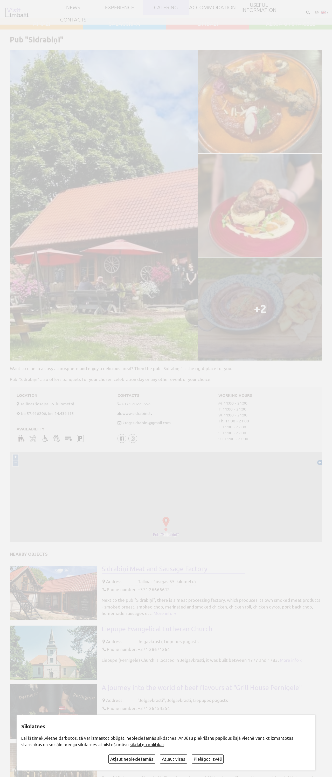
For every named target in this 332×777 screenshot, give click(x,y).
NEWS (73, 7)
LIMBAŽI (207, 23)
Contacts (73, 19)
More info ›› (165, 613)
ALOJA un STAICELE (290, 23)
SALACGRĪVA (124, 23)
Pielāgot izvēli (208, 759)
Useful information (258, 7)
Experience (119, 7)
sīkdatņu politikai (147, 744)
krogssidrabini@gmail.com (146, 423)
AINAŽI (41, 23)
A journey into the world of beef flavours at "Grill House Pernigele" (202, 687)
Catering (166, 7)
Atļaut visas (173, 759)
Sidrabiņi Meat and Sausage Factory (155, 569)
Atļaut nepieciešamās (131, 759)
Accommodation (212, 7)
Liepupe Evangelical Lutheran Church (157, 629)
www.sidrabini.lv (137, 413)
